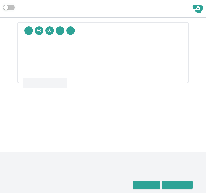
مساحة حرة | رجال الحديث (163, 8)
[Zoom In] (49, 30)
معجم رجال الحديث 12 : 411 (44, 83)
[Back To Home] (28, 30)
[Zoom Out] (39, 30)
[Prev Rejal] (70, 30)
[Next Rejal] (60, 30)
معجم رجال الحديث (27, 178)
